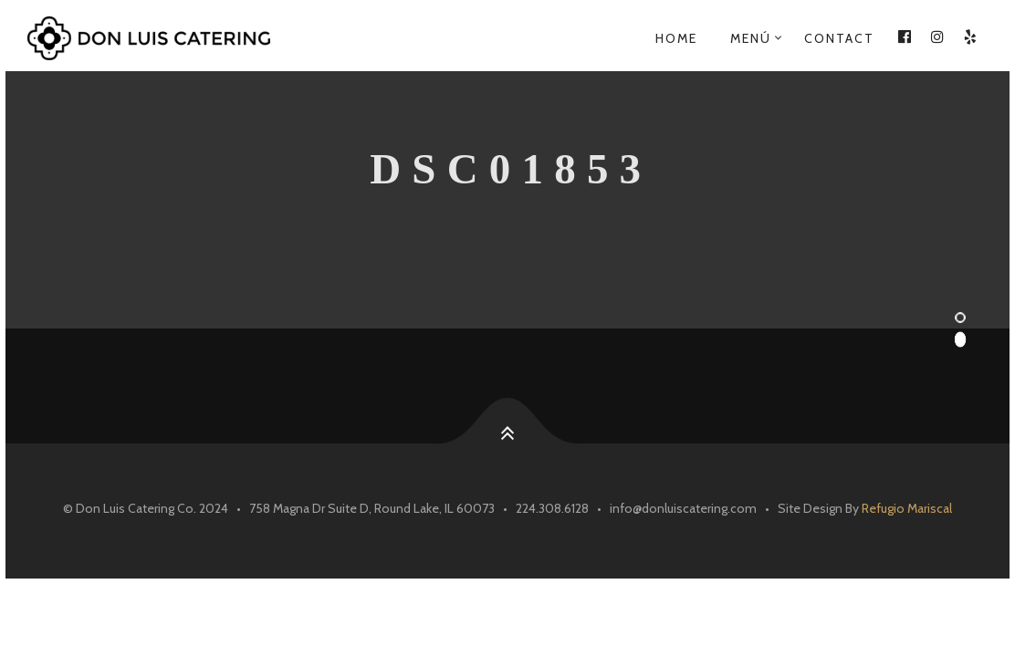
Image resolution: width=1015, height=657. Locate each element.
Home (676, 38)
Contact (839, 38)
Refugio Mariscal (907, 508)
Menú (750, 38)
